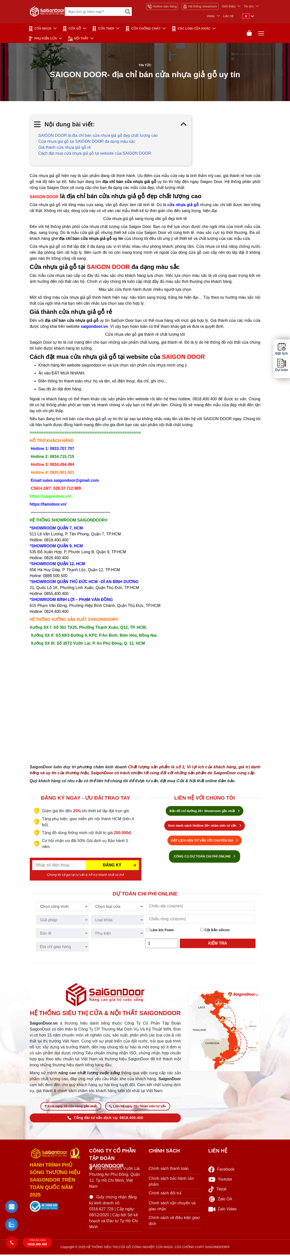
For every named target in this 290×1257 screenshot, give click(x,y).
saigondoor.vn (94, 328)
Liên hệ (228, 16)
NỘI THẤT (78, 38)
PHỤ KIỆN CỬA (42, 38)
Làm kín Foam (160, 931)
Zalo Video (222, 1212)
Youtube (220, 1182)
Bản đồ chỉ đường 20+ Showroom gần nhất (204, 812)
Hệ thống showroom (200, 6)
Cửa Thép (103, 28)
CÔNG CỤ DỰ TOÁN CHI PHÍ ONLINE (204, 857)
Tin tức (249, 6)
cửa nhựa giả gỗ (182, 206)
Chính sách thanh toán (169, 1171)
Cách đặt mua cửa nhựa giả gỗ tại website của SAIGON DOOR (94, 154)
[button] (12, 1207)
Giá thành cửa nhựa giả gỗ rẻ (64, 149)
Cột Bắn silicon (214, 931)
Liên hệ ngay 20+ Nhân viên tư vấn (137, 1108)
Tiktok (217, 1192)
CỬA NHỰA (40, 28)
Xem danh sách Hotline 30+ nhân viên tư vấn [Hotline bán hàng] (204, 827)
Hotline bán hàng (162, 6)
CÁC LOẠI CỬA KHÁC (191, 28)
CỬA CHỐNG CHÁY (143, 28)
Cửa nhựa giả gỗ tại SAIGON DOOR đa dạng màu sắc (86, 143)
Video (211, 16)
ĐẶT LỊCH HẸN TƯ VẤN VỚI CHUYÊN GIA (204, 842)
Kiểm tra (217, 944)
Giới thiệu (229, 6)
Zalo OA (220, 1201)
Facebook (221, 1172)
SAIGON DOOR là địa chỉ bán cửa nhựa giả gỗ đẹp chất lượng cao (98, 137)
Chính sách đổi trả (165, 1196)
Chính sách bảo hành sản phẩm (171, 1184)
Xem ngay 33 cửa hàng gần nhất (71, 1108)
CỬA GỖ (71, 28)
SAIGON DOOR (44, 198)
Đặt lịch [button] (281, 348)
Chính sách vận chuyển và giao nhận (172, 1209)
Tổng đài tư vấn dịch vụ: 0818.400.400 (105, 1120)
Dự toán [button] (281, 365)
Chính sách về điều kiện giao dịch (174, 1223)
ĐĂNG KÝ (112, 866)
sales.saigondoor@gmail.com (71, 482)
